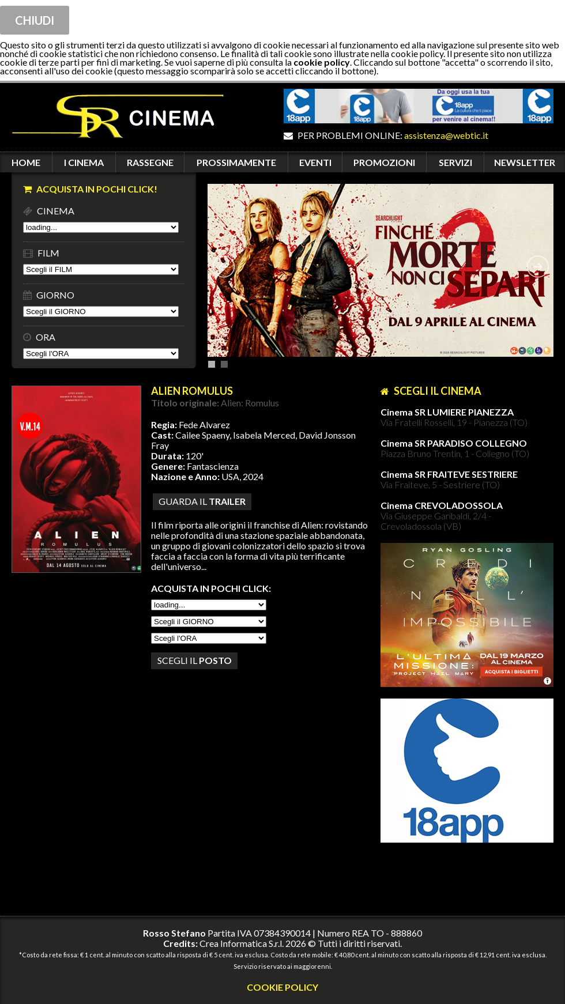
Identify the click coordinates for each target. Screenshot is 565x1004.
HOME (26, 162)
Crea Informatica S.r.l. (241, 943)
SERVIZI (455, 162)
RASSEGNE (150, 162)
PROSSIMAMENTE (236, 162)
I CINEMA (84, 162)
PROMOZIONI (384, 162)
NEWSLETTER (524, 162)
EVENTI (315, 162)
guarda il (202, 501)
